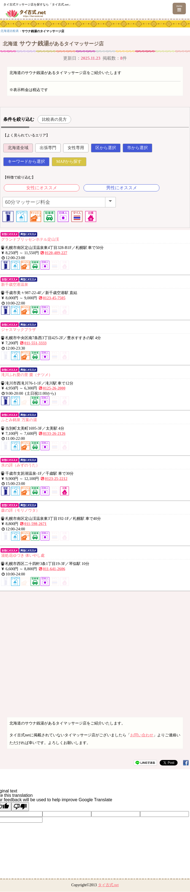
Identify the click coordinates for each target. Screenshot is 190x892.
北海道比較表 (50, 30)
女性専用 (76, 148)
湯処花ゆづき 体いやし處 (23, 555)
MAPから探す (69, 161)
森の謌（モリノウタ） (20, 510)
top (4, 30)
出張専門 (48, 148)
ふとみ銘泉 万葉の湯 (19, 420)
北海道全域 (18, 148)
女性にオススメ (41, 187)
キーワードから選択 (26, 161)
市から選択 (137, 148)
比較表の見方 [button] (54, 119)
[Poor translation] (20, 806)
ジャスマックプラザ (18, 329)
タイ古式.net (108, 885)
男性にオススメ (121, 187)
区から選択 (105, 148)
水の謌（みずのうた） (20, 465)
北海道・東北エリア (24, 30)
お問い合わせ (141, 735)
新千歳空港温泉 (14, 284)
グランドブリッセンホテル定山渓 (30, 239)
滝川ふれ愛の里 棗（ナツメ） (26, 374)
